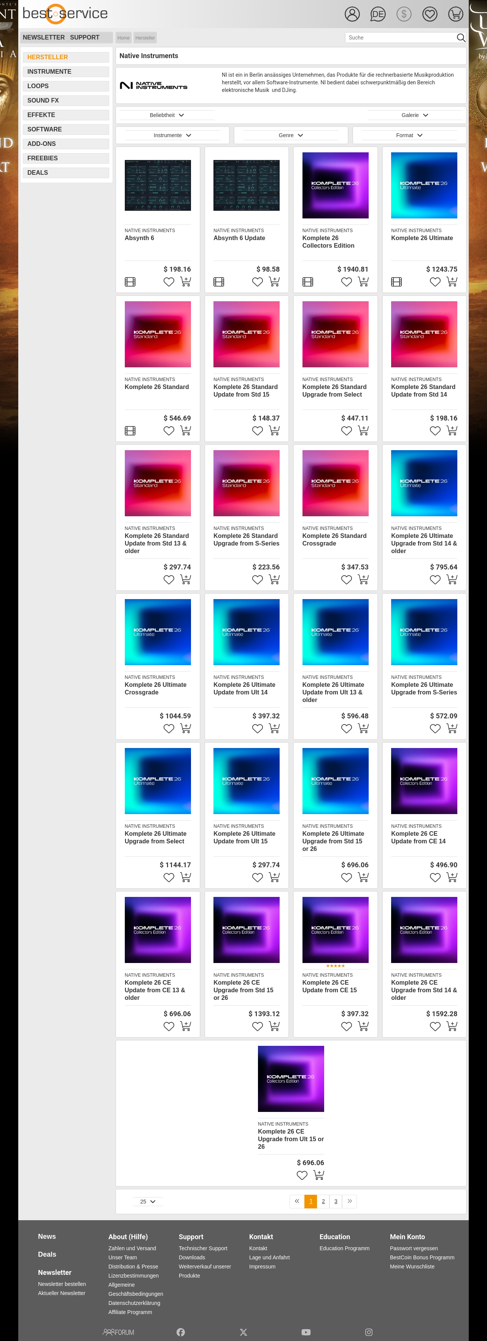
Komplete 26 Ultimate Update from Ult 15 (244, 837)
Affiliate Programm (130, 1312)
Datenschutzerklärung (134, 1303)
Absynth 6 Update (239, 238)
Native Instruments (150, 230)
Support (84, 37)
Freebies (42, 158)
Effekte (41, 115)
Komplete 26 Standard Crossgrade (334, 540)
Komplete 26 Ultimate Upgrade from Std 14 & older (424, 543)
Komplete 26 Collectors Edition (328, 242)
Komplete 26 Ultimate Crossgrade (156, 689)
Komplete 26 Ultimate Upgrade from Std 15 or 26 (333, 841)
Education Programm (345, 1248)
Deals (37, 172)
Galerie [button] (415, 115)
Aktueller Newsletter (62, 1293)
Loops (38, 86)
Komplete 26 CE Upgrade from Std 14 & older (424, 990)
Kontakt (258, 1248)
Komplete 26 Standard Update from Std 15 (245, 391)
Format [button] (409, 135)
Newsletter (44, 37)
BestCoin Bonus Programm (422, 1257)
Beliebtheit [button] (167, 115)
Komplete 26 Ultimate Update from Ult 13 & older (333, 692)
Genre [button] (291, 135)
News (47, 1236)
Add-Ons (41, 144)
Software (44, 129)
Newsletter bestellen (62, 1284)
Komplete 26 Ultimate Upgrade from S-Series (424, 689)
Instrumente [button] (172, 135)
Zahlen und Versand (132, 1248)
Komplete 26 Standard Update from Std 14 (423, 391)
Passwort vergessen (414, 1248)
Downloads (192, 1257)
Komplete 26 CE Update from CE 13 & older (155, 990)
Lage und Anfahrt (269, 1257)
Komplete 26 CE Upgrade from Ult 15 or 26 (291, 1139)
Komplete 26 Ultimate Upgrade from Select (156, 837)
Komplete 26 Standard (157, 387)
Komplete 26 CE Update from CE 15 (329, 986)
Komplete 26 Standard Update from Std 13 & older (157, 543)
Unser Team (122, 1257)
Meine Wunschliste (412, 1267)
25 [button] (148, 1201)
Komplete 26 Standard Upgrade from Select (334, 391)
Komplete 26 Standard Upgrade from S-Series (246, 540)
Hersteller (145, 38)
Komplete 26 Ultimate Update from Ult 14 (244, 689)
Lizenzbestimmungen (133, 1276)
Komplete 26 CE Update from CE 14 (418, 837)
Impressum (262, 1267)
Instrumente (49, 71)
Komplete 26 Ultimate (422, 238)
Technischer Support (203, 1248)
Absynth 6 (139, 238)
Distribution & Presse (133, 1267)
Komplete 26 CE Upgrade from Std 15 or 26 (243, 990)
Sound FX (43, 100)
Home (124, 38)
